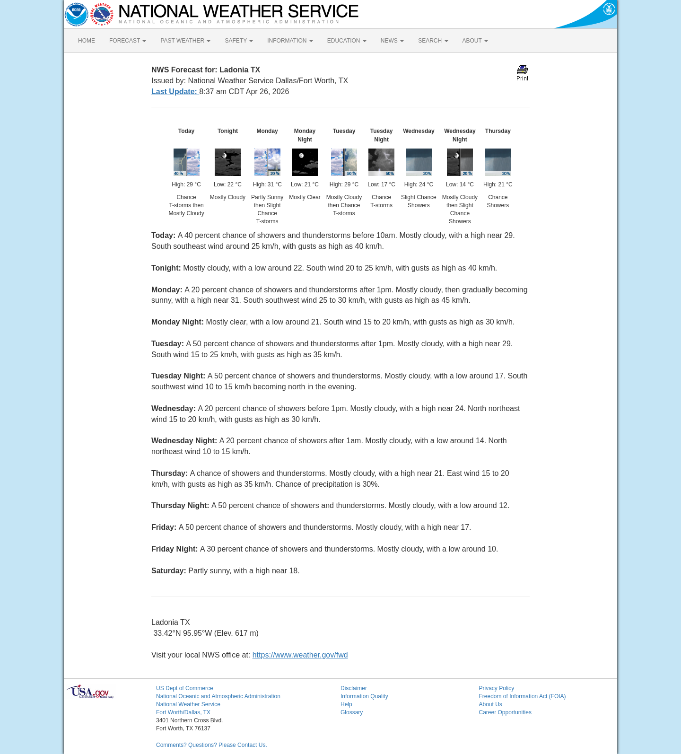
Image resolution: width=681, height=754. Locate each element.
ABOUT (475, 40)
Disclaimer (353, 688)
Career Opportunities (505, 712)
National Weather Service (188, 704)
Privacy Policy (497, 688)
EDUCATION (347, 40)
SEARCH (433, 40)
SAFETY (239, 40)
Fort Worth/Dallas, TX (183, 712)
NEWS (392, 40)
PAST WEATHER (185, 40)
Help (346, 704)
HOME (86, 40)
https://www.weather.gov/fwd (300, 655)
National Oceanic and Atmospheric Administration (218, 696)
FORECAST (127, 40)
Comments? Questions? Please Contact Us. (211, 745)
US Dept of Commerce (184, 688)
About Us (490, 704)
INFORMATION (290, 40)
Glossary (351, 712)
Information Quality (364, 696)
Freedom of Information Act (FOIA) (522, 696)
